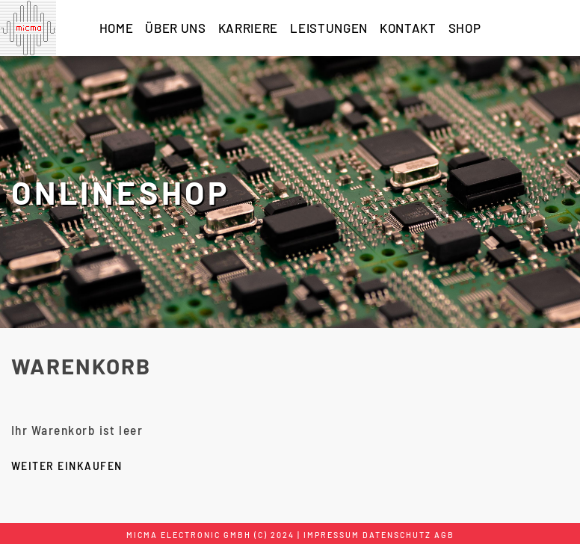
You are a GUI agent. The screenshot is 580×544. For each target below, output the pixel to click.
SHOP (464, 27)
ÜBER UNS (175, 27)
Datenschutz (396, 535)
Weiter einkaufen (66, 465)
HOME (116, 27)
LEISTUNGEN (329, 27)
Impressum (331, 535)
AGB (444, 535)
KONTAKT (408, 27)
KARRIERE (248, 27)
